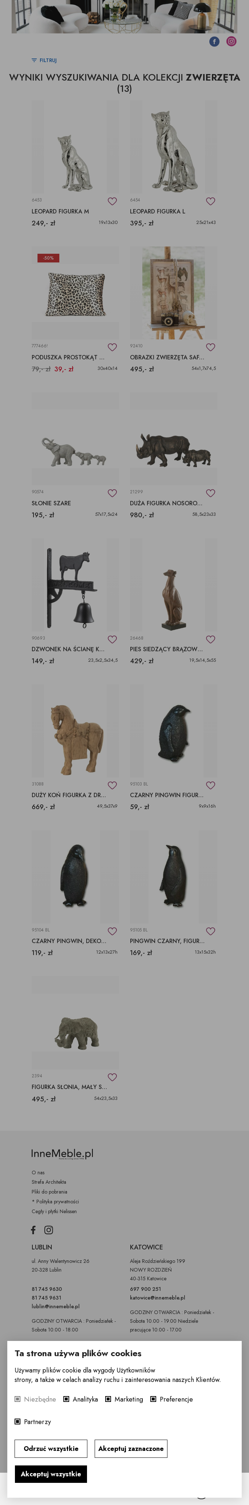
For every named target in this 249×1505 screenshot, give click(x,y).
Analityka (85, 1399)
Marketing (129, 1399)
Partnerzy (37, 1422)
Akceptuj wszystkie (51, 1474)
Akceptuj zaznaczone (131, 1448)
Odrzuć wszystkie (51, 1448)
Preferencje (176, 1399)
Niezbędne (40, 1399)
